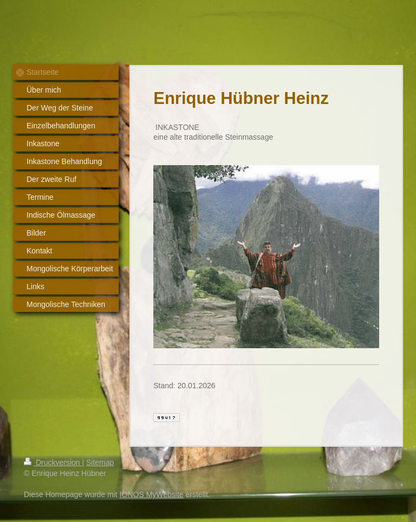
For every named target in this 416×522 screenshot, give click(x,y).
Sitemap (100, 462)
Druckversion (53, 462)
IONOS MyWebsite (152, 494)
